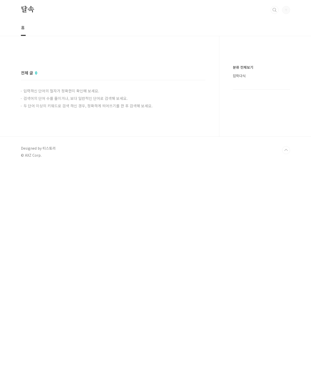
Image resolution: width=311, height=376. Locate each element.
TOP (286, 150)
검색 (274, 10)
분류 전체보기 (243, 67)
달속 (27, 9)
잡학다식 (239, 75)
